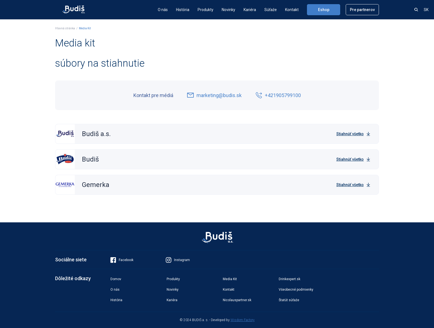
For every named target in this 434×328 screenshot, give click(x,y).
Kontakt (292, 9)
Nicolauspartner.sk (237, 300)
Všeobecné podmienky (296, 289)
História (182, 9)
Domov (115, 279)
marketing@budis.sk (214, 95)
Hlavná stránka (65, 28)
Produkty (205, 9)
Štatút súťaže (289, 300)
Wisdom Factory (243, 320)
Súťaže (270, 9)
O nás (163, 9)
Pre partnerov (362, 9)
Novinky (228, 9)
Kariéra (250, 9)
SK (426, 9)
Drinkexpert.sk (289, 279)
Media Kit (85, 28)
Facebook (121, 260)
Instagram (178, 260)
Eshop (323, 9)
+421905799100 (278, 95)
